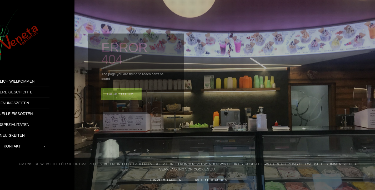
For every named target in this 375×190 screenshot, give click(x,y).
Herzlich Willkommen (37, 81)
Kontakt (51, 146)
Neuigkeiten (37, 135)
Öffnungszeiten (37, 103)
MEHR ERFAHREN (211, 180)
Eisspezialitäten (37, 124)
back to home (121, 94)
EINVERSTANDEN (166, 180)
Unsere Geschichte (37, 92)
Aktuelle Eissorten (37, 114)
